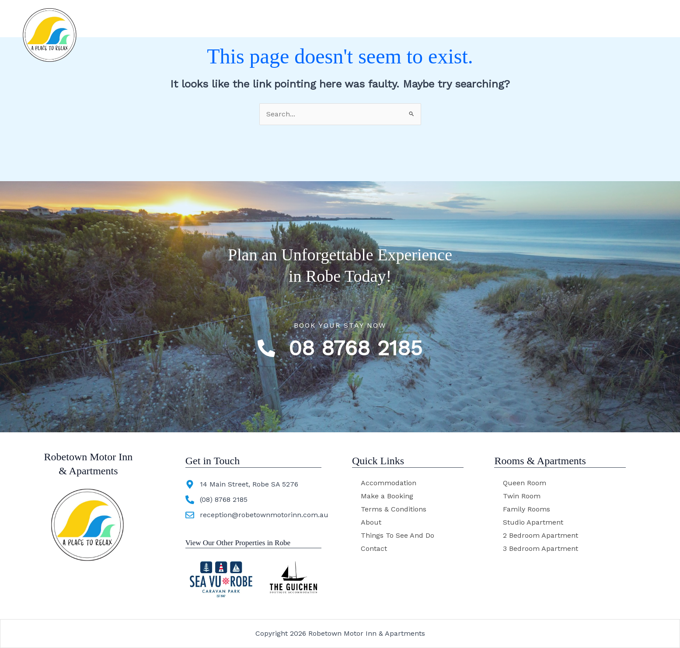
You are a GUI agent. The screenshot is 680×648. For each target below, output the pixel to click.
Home (281, 20)
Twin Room (522, 496)
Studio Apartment (533, 522)
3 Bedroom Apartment (540, 548)
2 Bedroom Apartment (540, 535)
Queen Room (524, 483)
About (403, 20)
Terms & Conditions (393, 509)
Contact (535, 20)
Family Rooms (526, 509)
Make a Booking (387, 496)
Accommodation (342, 20)
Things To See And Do (468, 20)
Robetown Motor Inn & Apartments (148, 20)
